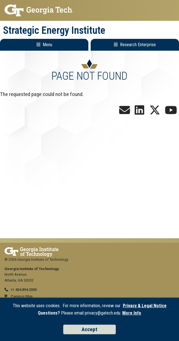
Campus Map (22, 296)
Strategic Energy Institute (54, 30)
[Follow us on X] (154, 112)
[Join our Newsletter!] (124, 112)
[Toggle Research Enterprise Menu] (135, 45)
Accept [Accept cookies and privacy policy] (89, 329)
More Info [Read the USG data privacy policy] (131, 313)
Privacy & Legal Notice (145, 305)
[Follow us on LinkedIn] (139, 112)
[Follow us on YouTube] (171, 112)
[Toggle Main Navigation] (44, 45)
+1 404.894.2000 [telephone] (23, 289)
